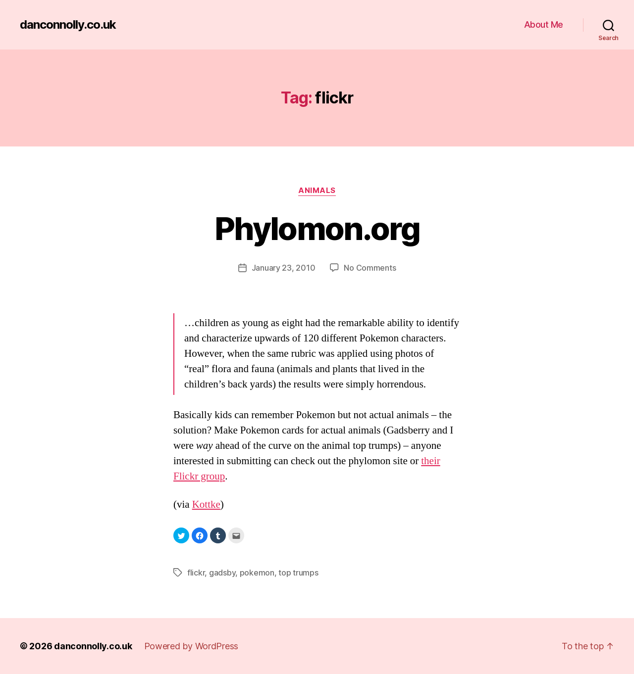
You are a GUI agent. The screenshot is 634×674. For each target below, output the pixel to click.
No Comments (370, 268)
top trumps (298, 573)
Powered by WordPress (191, 646)
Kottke (206, 504)
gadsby (222, 573)
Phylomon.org (317, 228)
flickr (196, 573)
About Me (543, 24)
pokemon (257, 573)
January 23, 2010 (284, 268)
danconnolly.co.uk (68, 25)
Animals (317, 190)
